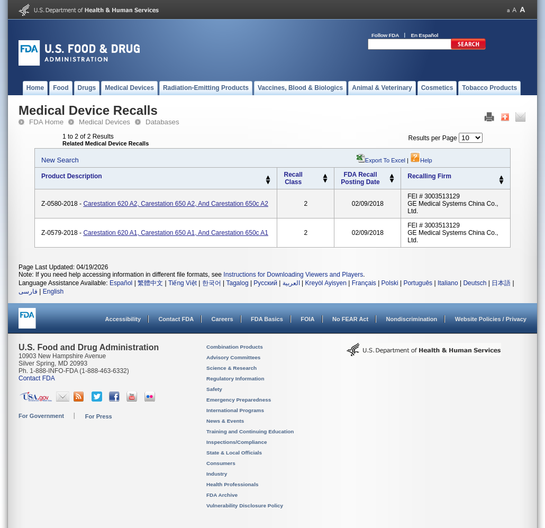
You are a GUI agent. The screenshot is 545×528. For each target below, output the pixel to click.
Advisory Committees (233, 357)
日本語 (501, 283)
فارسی (28, 291)
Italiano (448, 283)
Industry (216, 474)
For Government (41, 416)
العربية (291, 283)
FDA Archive (222, 495)
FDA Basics (267, 319)
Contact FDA (176, 319)
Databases (162, 122)
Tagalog (237, 283)
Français (364, 283)
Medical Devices (104, 122)
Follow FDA (385, 35)
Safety (214, 389)
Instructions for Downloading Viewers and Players (293, 274)
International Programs (235, 410)
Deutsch (474, 283)
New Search (60, 160)
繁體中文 (150, 283)
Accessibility (123, 319)
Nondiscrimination (412, 319)
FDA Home (46, 122)
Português (417, 283)
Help (421, 160)
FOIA (307, 319)
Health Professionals (232, 484)
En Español (425, 35)
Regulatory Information (235, 378)
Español (121, 283)
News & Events (225, 421)
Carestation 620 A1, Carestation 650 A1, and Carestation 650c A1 (175, 232)
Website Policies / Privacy (490, 319)
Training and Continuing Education (250, 431)
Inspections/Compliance (236, 442)
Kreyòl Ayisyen (326, 283)
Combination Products (234, 347)
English (53, 291)
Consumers (220, 463)
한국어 (211, 283)
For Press (98, 416)
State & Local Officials (234, 453)
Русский (265, 283)
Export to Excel (385, 160)
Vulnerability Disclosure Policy (244, 505)
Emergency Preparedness (238, 400)
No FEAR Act (350, 319)
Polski (390, 283)
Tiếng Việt (182, 283)
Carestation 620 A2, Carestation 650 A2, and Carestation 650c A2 (175, 203)
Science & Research (231, 368)
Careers (222, 319)
